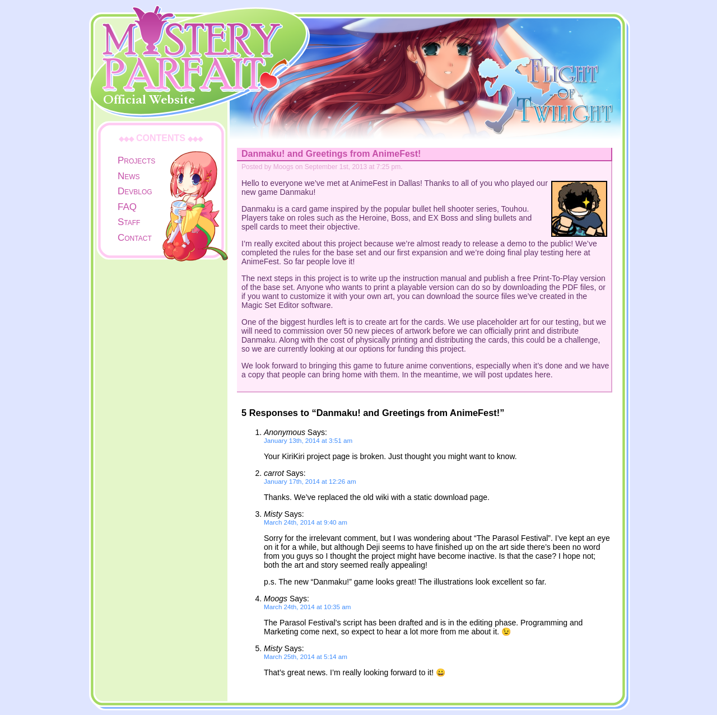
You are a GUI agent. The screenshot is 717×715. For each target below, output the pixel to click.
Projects (136, 160)
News (129, 176)
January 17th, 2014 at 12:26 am (310, 481)
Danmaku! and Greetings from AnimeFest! (331, 153)
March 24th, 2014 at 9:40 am (305, 522)
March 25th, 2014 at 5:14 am (305, 656)
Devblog (135, 191)
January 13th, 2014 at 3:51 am (308, 440)
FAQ (127, 207)
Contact (135, 237)
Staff (129, 222)
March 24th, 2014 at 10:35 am (307, 606)
